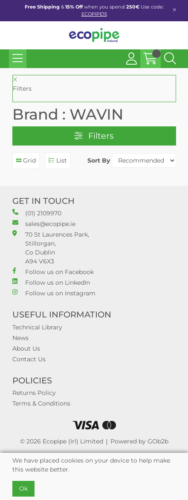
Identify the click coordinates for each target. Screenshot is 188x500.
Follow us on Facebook (53, 272)
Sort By (98, 160)
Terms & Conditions (41, 403)
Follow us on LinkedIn (51, 282)
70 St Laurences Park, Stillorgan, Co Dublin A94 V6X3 (50, 247)
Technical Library (37, 327)
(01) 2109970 (36, 213)
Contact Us (29, 359)
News (20, 338)
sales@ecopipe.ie (43, 224)
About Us (26, 348)
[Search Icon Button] (170, 58)
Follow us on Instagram (53, 293)
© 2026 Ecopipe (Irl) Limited (61, 441)
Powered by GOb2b (139, 441)
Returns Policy (34, 393)
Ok (23, 488)
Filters (94, 136)
